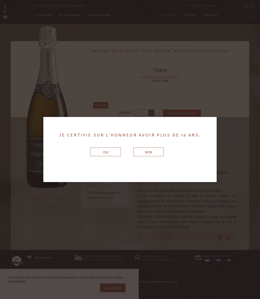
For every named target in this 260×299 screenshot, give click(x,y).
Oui (106, 152)
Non (148, 152)
